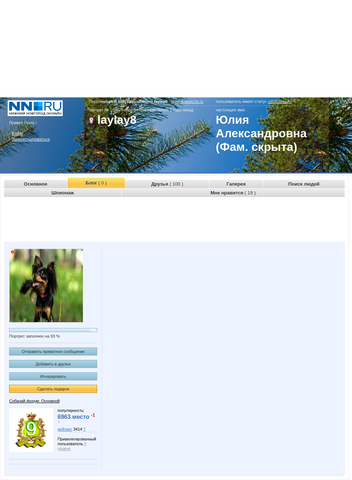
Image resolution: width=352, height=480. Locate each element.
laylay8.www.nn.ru (187, 101)
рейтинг (65, 429)
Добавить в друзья (53, 364)
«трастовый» (280, 101)
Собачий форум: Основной (34, 401)
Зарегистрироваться (31, 139)
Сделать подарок (53, 389)
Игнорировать (53, 376)
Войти (17, 133)
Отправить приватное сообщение (53, 351)
